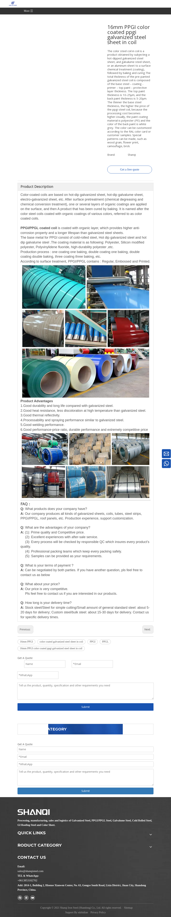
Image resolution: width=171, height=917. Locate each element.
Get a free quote (129, 169)
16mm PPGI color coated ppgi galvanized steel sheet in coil (51, 648)
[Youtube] (32, 897)
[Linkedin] (26, 897)
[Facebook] (20, 897)
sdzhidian (83, 912)
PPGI (92, 641)
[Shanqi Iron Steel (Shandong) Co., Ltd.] (34, 812)
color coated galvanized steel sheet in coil (61, 641)
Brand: (111, 154)
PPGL (105, 641)
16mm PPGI (26, 641)
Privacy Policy (98, 912)
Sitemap (128, 907)
